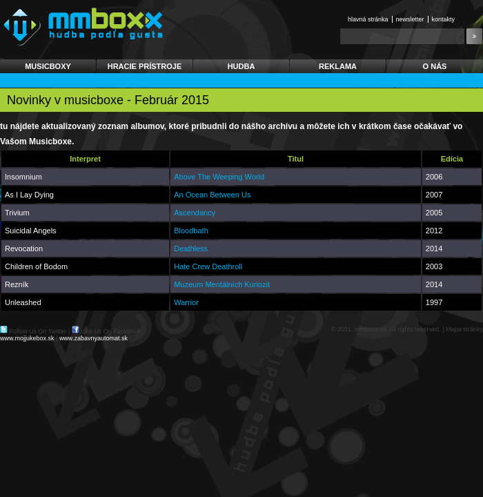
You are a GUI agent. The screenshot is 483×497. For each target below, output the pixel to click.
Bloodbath (191, 230)
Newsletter (410, 19)
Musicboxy (48, 66)
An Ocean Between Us (212, 195)
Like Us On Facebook (111, 331)
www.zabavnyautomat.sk (93, 338)
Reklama (338, 66)
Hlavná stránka (368, 19)
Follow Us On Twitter (38, 331)
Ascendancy (194, 212)
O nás (435, 66)
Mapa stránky (464, 329)
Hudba (241, 66)
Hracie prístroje (145, 66)
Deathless (191, 248)
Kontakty (443, 19)
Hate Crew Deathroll (208, 266)
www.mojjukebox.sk (27, 338)
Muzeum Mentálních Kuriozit (222, 284)
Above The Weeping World (219, 177)
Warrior (186, 302)
